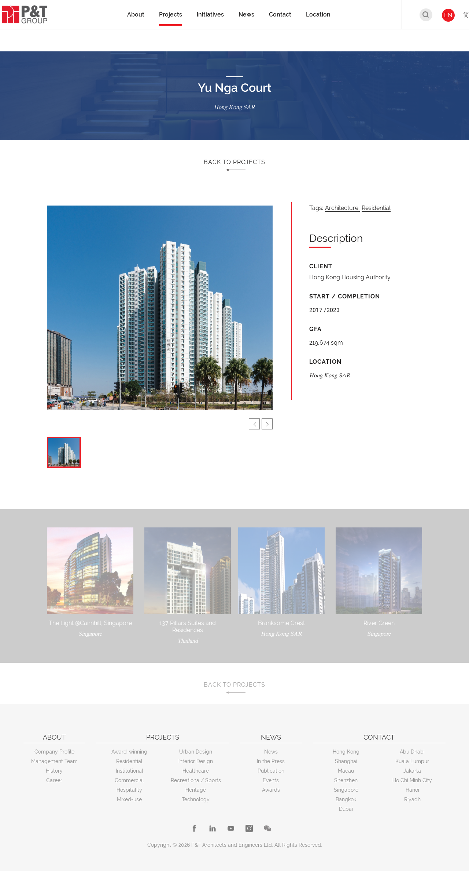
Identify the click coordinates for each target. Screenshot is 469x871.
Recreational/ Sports (196, 780)
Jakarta (412, 771)
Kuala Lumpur (412, 761)
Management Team (54, 761)
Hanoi (412, 790)
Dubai (346, 809)
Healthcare (195, 771)
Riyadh (412, 799)
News (271, 752)
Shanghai (346, 761)
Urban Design (195, 752)
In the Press (271, 761)
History (54, 771)
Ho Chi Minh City (412, 780)
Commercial (129, 780)
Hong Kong (346, 752)
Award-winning (129, 752)
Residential (376, 207)
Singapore (346, 790)
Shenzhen (346, 780)
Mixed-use (129, 799)
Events (271, 780)
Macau (346, 771)
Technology (196, 799)
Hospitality (129, 790)
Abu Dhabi (412, 752)
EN (448, 15)
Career (54, 780)
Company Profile (54, 752)
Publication (271, 771)
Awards (271, 790)
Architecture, (342, 207)
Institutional (129, 771)
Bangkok (346, 799)
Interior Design (195, 761)
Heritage (195, 790)
